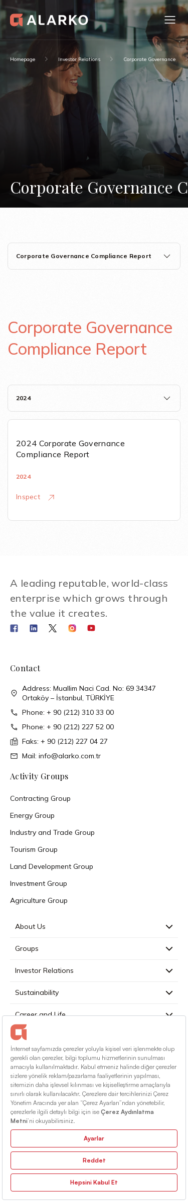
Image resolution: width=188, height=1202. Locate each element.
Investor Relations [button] (94, 970)
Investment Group (38, 883)
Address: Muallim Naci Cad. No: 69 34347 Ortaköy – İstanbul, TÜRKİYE (83, 693)
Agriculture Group (39, 900)
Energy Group (32, 815)
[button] (170, 20)
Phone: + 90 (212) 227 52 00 (62, 727)
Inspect (35, 496)
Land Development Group (51, 866)
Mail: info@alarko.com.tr (55, 756)
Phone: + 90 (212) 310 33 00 (62, 712)
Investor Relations (79, 59)
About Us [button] (94, 926)
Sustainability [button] (94, 992)
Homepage (22, 59)
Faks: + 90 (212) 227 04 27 (59, 741)
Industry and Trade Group (52, 832)
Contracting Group (40, 798)
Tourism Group (34, 849)
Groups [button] (94, 948)
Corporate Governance (149, 59)
